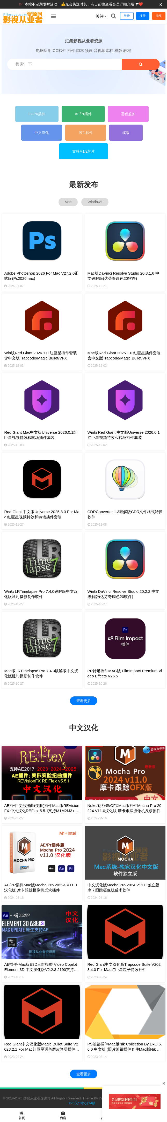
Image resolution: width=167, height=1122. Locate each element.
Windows (95, 202)
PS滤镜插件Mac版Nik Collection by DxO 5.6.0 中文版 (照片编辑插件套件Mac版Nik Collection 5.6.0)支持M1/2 (125, 1049)
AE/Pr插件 (83, 114)
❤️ (141, 4)
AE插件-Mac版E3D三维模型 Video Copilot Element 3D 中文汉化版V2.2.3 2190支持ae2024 (41, 969)
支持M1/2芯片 (83, 151)
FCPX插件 (36, 114)
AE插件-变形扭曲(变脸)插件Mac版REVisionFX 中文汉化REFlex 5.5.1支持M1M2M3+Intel (41, 810)
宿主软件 (85, 133)
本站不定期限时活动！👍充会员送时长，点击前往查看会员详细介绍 (80, 4)
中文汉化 (41, 133)
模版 (125, 133)
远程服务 (128, 114)
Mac (68, 202)
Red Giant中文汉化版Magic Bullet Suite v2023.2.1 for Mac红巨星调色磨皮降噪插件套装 (41, 1049)
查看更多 (83, 701)
